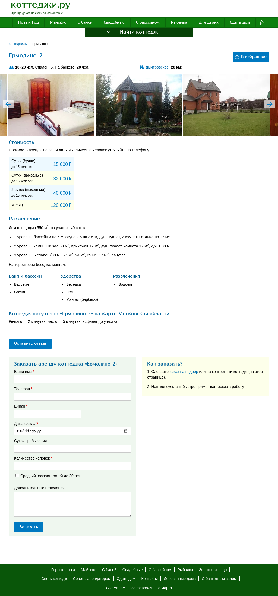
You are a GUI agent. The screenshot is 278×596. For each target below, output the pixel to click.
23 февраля (141, 588)
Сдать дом (240, 22)
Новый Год (28, 22)
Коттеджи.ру (18, 44)
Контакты (149, 579)
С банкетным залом (219, 579)
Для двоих (209, 22)
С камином (115, 588)
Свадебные (114, 22)
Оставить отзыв (31, 343)
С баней (85, 22)
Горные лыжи (63, 570)
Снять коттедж (54, 579)
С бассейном (148, 22)
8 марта (165, 588)
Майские (58, 22)
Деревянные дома (180, 579)
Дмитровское (157, 67)
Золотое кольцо (213, 570)
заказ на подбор (184, 371)
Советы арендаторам (92, 579)
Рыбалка (179, 22)
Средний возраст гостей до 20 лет (48, 476)
